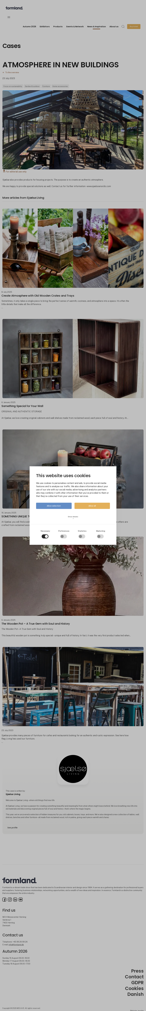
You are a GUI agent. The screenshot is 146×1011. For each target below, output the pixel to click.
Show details (73, 517)
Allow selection (54, 505)
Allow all (92, 505)
